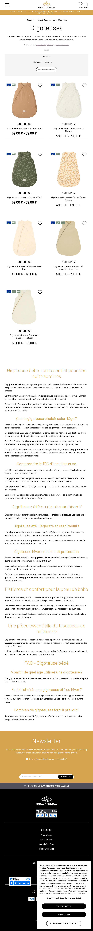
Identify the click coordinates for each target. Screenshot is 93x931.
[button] (7, 4)
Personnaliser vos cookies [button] (63, 923)
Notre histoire (46, 839)
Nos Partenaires (46, 848)
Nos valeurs (46, 835)
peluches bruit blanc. (62, 45)
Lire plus (46, 50)
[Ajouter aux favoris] (40, 85)
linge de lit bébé (41, 45)
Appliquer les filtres (46, 69)
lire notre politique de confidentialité (64, 898)
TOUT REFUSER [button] (63, 914)
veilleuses (50, 45)
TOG (9, 470)
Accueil (30, 20)
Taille (47, 62)
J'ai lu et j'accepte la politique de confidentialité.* (48, 759)
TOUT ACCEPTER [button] (64, 906)
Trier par (45, 57)
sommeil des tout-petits (76, 384)
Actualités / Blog (46, 844)
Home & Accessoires (46, 20)
